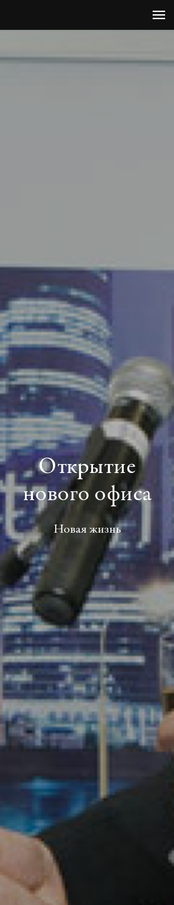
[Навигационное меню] (159, 15)
